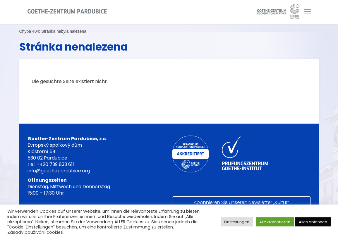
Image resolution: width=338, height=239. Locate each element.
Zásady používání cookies (35, 232)
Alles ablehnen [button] (313, 222)
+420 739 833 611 (55, 164)
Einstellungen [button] (236, 222)
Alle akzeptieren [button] (274, 222)
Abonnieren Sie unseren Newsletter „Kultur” (241, 202)
